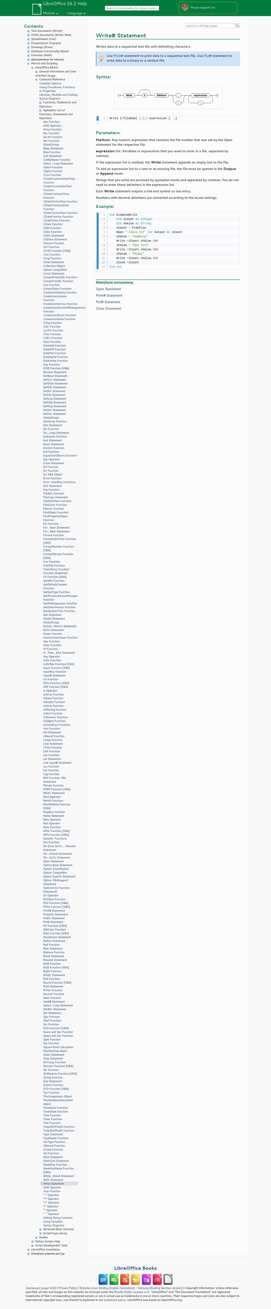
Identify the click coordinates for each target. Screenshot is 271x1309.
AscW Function (52, 137)
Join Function (51, 728)
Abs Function (51, 122)
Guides (43, 1237)
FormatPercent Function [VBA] (58, 556)
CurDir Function (53, 330)
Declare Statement (55, 372)
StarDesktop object (55, 1051)
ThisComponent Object (57, 1096)
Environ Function (53, 448)
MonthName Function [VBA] (56, 806)
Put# (208, 55)
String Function (53, 1077)
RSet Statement (53, 986)
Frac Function (51, 562)
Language (74, 12)
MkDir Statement (54, 793)
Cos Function (51, 285)
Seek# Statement (54, 1001)
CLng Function (52, 258)
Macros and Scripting (44, 63)
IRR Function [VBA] (55, 687)
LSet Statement (53, 744)
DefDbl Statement (54, 387)
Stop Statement (53, 1058)
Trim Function (52, 1123)
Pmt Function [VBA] (55, 903)
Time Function (52, 1115)
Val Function (51, 1153)
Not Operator (51, 823)
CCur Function (52, 175)
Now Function (52, 827)
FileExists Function (55, 505)
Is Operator (50, 691)
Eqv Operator (51, 459)
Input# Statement (54, 675)
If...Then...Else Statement (59, 653)
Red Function (51, 945)
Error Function (52, 478)
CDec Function (52, 232)
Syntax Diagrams (50, 98)
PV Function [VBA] (55, 926)
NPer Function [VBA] (56, 831)
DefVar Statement (54, 414)
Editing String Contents (58, 1218)
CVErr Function (53, 338)
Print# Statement (54, 910)
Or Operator (51, 895)
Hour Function (52, 645)
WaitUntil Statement (56, 1161)
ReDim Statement (54, 941)
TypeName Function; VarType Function (56, 1140)
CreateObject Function (57, 289)
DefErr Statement (54, 391)
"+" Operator (51, 1202)
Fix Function (51, 524)
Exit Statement (52, 486)
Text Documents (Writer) (47, 31)
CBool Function (53, 167)
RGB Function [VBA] (56, 967)
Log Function (51, 774)
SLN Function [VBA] (56, 1028)
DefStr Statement (54, 410)
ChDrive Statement (55, 239)
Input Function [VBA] (56, 668)
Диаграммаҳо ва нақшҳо (47, 59)
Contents (33, 26)
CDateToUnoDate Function (60, 213)
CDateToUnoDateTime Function (57, 188)
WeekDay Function (55, 1165)
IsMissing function (54, 709)
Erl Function (50, 467)
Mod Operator (52, 797)
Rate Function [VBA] (56, 933)
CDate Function (53, 224)
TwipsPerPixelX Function (58, 1127)
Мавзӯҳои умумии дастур (48, 1253)
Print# (118, 55)
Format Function (53, 535)
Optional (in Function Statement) (56, 889)
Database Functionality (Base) (50, 51)
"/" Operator (50, 1206)
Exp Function (51, 490)
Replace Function (54, 952)
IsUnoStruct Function (56, 725)
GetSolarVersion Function (59, 607)
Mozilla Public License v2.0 (131, 1292)
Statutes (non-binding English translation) (107, 1288)
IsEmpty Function (54, 702)
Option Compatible (55, 270)
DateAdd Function (54, 345)
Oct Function (51, 842)
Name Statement (53, 816)
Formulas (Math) (41, 55)
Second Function (53, 994)
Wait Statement (53, 1157)
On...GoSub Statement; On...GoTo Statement (57, 855)
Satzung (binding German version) (160, 1288)
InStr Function (52, 660)
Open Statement (53, 861)
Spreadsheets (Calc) (43, 39)
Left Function (51, 751)
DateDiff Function (54, 349)
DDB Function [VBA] (56, 368)
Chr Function (51, 247)
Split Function (52, 1039)
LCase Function (53, 740)
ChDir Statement (53, 235)
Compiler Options (50, 83)
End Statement (52, 440)
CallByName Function (56, 160)
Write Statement (53, 1183)
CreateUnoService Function (60, 304)
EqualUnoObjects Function (60, 455)
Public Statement (54, 918)
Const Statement (54, 273)
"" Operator (50, 1210)
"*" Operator (51, 1199)
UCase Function (53, 1149)
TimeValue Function (55, 1111)
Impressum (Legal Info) (41, 1288)
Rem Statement (53, 948)
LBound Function (54, 736)
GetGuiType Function (56, 592)
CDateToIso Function (56, 220)
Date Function (52, 342)
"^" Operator (51, 1214)
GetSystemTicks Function (59, 611)
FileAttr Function (53, 493)
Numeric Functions (55, 838)
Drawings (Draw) (42, 47)
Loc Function (51, 766)
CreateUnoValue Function (59, 319)
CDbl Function (52, 228)
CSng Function (52, 323)
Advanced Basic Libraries (58, 1229)
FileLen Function (53, 508)
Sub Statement (52, 1081)
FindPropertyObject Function (55, 518)
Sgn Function (51, 1017)
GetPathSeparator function (60, 603)
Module (49, 12)
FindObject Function (56, 512)
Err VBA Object (52, 474)
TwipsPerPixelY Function (58, 1130)
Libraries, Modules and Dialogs (58, 95)
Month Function (53, 800)
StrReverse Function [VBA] (60, 1074)
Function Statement (55, 573)
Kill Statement (52, 732)
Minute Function (53, 785)
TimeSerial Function (55, 1108)
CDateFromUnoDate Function (56, 207)
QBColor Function (54, 929)
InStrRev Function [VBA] (58, 664)
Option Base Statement (57, 865)
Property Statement (55, 914)
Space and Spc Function (58, 1032)
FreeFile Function (54, 565)
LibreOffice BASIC (46, 67)
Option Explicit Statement (59, 876)
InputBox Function (55, 672)
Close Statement (53, 262)
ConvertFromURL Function (60, 277)
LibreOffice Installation (45, 1249)
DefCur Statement (54, 380)
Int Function (50, 679)
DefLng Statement (54, 399)
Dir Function (51, 429)
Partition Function (54, 899)
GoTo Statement (53, 630)
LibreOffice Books (135, 1268)
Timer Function (52, 1119)
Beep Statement (53, 148)
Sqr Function (51, 1043)
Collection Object (54, 266)
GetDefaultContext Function (55, 586)
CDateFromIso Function (58, 216)
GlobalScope (51, 144)
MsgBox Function (54, 812)
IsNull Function (53, 713)
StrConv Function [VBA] (58, 1066)
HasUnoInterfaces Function (60, 637)
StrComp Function (54, 1062)
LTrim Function (52, 747)
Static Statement (53, 1055)
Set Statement (52, 1013)
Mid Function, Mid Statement (54, 780)
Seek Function (52, 998)
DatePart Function (54, 353)
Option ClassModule (56, 869)
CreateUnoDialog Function (60, 292)
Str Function (51, 1070)
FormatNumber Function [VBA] (58, 548)
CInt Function (51, 254)
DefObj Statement (54, 402)
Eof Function (51, 452)
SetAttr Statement (54, 1009)
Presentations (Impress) (46, 43)
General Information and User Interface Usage (55, 73)
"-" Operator (51, 1195)
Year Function (52, 1191)
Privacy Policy (68, 1288)
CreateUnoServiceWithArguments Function (60, 309)
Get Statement (52, 615)
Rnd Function (51, 979)
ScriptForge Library (55, 1233)
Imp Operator (51, 656)
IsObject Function (54, 721)
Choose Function (53, 243)
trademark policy (115, 1300)
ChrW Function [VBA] (57, 251)
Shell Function (52, 1020)
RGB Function (52, 964)
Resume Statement (55, 960)
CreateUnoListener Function (55, 298)
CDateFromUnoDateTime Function (59, 180)
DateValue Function (55, 361)
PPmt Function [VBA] (56, 907)
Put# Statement (53, 922)
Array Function (52, 129)
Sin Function (51, 1024)
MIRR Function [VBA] (56, 789)
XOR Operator (52, 1187)
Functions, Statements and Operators (57, 104)
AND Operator (52, 125)
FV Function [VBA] (55, 577)
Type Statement (53, 1134)
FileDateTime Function (57, 501)
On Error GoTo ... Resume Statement (59, 848)
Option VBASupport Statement (55, 882)
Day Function (51, 364)
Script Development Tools (51, 1245)
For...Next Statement (56, 527)
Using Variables (53, 1221)
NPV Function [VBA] (56, 835)
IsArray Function (53, 694)
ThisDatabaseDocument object (58, 1102)
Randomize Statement (57, 937)
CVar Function (52, 334)
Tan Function (51, 1092)
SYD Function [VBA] (56, 1089)
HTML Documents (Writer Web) (51, 35)
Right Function (52, 971)
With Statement (53, 1180)
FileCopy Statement (55, 497)
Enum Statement (53, 444)
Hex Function (51, 641)
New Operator (52, 819)
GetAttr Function (54, 581)
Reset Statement (53, 956)
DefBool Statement (55, 376)
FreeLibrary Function (56, 569)
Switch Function (53, 1085)
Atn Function (51, 141)
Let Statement (52, 759)
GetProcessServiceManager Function (60, 598)
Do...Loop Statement (56, 433)
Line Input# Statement (57, 763)
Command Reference (52, 79)
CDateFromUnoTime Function (56, 196)
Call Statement (52, 156)
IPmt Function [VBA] (56, 683)
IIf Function (50, 649)
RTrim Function (53, 990)
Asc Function (51, 133)
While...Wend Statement (58, 1176)
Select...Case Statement (58, 163)
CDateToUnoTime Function (60, 201)
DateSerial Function (55, 357)
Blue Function (52, 152)
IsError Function (53, 706)
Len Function (51, 755)
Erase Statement (53, 463)
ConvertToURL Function (58, 281)
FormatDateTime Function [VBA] (59, 541)
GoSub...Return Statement (59, 626)
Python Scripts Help (47, 1241)
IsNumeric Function (55, 717)
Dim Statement (52, 425)
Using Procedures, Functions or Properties (57, 89)
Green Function (53, 634)
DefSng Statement (55, 406)
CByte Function (53, 171)
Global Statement (54, 618)
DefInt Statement (54, 395)
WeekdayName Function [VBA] (58, 1170)
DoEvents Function (55, 436)
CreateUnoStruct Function (59, 315)
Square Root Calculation (58, 1047)
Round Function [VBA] (57, 983)
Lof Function (51, 770)
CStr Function (52, 326)
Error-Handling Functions (59, 482)
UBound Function (54, 1146)
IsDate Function (53, 698)
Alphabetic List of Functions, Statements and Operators (56, 114)
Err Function (51, 471)
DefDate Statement (55, 383)
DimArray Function (55, 421)
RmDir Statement (54, 975)
